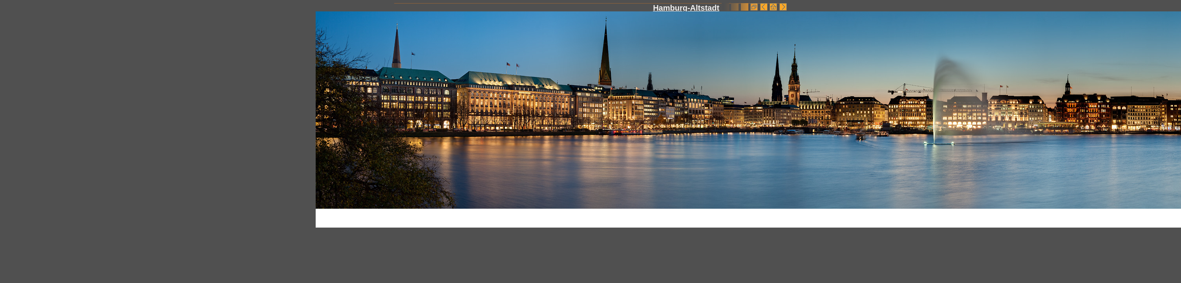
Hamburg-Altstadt (686, 8)
